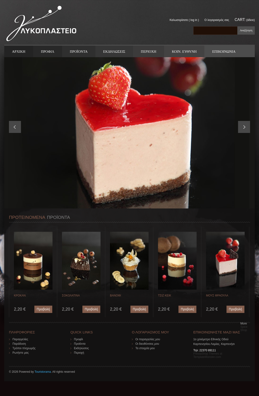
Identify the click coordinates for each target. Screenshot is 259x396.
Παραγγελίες (20, 339)
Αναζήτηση (246, 30)
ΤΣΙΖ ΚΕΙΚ (164, 295)
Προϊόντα (79, 343)
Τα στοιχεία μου (145, 348)
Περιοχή (79, 352)
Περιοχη (148, 51)
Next (244, 127)
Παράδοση (19, 343)
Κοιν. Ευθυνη (184, 51)
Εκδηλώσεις (81, 348)
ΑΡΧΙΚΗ (18, 51)
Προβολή (43, 309)
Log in (193, 20)
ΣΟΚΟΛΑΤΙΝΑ (71, 295)
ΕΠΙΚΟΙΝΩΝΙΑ (223, 51)
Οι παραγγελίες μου (147, 339)
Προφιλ (47, 51)
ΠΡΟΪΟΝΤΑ (79, 51)
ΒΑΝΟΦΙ (115, 295)
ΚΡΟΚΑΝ (20, 295)
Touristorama (43, 371)
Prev (15, 127)
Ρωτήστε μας (20, 352)
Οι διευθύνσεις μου (147, 343)
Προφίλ (78, 339)
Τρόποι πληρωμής (24, 348)
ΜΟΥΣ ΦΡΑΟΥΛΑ (217, 295)
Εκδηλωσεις (114, 51)
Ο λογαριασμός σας (216, 20)
